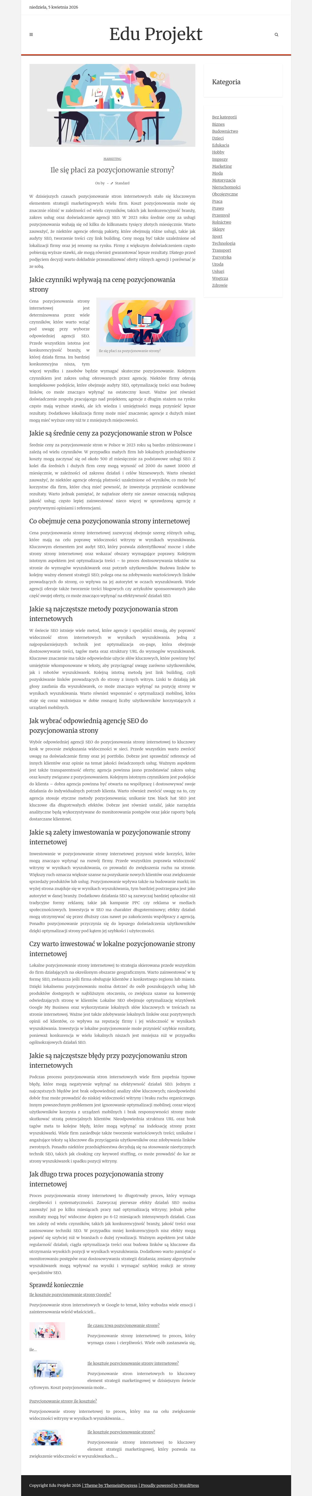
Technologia (223, 243)
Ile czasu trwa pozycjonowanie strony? (123, 1325)
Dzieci (218, 138)
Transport (221, 250)
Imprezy (220, 159)
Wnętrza (220, 278)
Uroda (217, 264)
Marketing (112, 159)
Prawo (218, 208)
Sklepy (218, 229)
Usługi (218, 271)
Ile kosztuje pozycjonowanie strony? (121, 1432)
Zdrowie (219, 285)
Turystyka (222, 257)
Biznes (218, 124)
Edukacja (220, 145)
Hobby (218, 152)
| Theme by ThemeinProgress (109, 1485)
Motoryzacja (223, 180)
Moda (217, 173)
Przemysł (221, 215)
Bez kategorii (224, 117)
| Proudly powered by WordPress (168, 1485)
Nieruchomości (226, 187)
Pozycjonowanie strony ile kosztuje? (63, 1401)
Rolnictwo (221, 222)
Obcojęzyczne (225, 194)
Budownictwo (225, 131)
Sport (217, 236)
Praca (217, 201)
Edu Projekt (156, 34)
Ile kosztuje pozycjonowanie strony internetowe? (133, 1363)
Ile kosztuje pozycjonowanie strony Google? (70, 1294)
